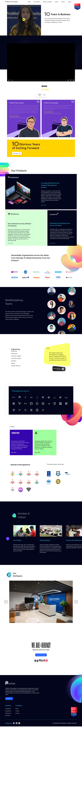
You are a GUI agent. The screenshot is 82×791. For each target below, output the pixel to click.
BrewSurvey (8, 713)
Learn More (43, 205)
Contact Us (9, 698)
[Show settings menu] (70, 80)
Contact (69, 1)
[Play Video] (8, 80)
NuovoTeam (8, 711)
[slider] (39, 80)
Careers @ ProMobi (41, 655)
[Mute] (67, 80)
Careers (17, 711)
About (29, 1)
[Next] (7, 538)
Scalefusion (8, 708)
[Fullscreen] (73, 80)
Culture (56, 1)
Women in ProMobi (47, 1)
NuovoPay (7, 715)
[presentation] (13, 554)
